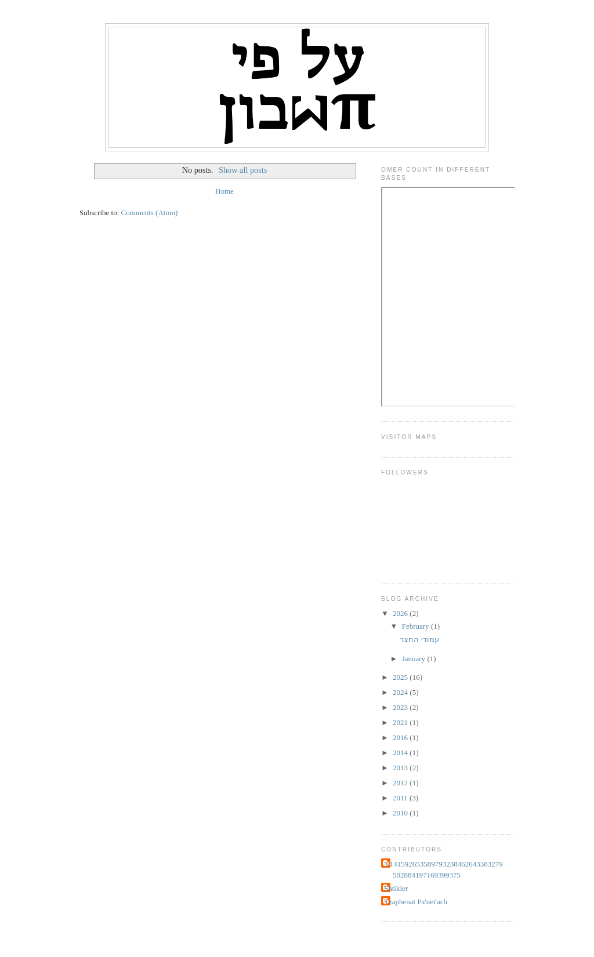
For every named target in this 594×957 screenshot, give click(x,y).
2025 (401, 677)
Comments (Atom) (149, 212)
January (415, 658)
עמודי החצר (419, 639)
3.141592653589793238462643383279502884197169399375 (443, 870)
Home (224, 191)
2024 (401, 692)
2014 (401, 752)
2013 (401, 767)
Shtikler (396, 888)
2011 (401, 797)
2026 (401, 613)
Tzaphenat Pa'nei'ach (415, 901)
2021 (401, 722)
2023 (401, 707)
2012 (401, 782)
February (416, 626)
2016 (401, 737)
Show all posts (243, 170)
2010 (401, 813)
